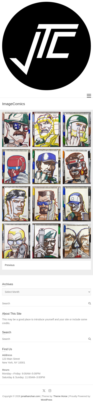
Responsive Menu (89, 96)
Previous (9, 265)
